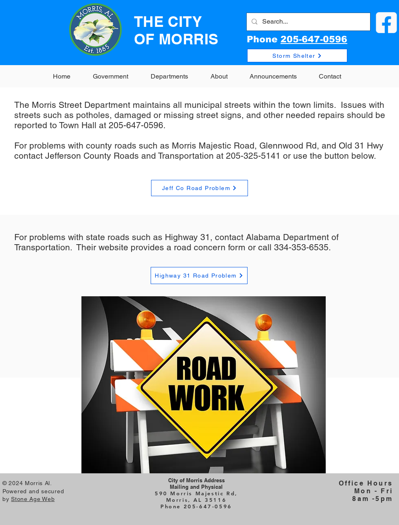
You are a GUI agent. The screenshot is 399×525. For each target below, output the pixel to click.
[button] (110, 76)
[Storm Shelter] (297, 55)
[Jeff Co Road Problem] (199, 188)
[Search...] (307, 22)
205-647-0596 (314, 39)
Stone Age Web (33, 499)
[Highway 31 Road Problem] (199, 275)
